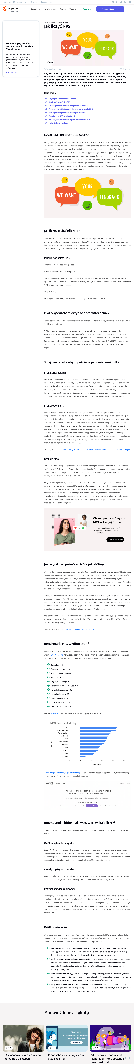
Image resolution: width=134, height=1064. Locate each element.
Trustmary (55, 713)
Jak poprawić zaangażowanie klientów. (78, 629)
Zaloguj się (87, 9)
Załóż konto (12, 72)
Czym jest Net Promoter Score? (62, 99)
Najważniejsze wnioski (58, 123)
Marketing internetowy (59, 22)
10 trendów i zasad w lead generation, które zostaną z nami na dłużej (107, 1059)
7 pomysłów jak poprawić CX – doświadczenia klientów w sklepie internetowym (95, 449)
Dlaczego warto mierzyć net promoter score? (68, 106)
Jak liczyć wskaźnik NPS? (59, 102)
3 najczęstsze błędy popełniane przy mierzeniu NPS (71, 109)
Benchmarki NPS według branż (62, 116)
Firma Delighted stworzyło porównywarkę (62, 773)
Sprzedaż (47, 22)
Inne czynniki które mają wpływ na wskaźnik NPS (69, 119)
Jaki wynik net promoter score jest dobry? (67, 112)
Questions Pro (57, 655)
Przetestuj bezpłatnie (110, 9)
